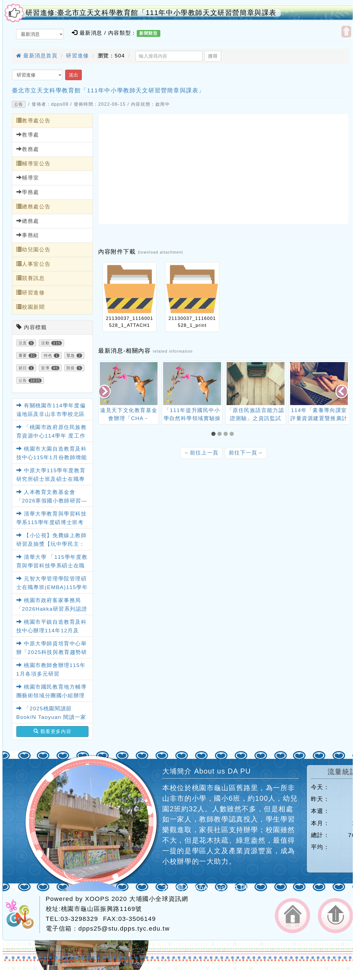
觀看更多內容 (53, 731)
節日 (23, 368)
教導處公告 (33, 120)
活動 (45, 343)
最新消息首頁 (37, 56)
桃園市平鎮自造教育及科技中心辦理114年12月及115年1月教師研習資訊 (51, 630)
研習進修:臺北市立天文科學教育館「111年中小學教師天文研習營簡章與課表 (151, 12)
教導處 (27, 135)
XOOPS (97, 898)
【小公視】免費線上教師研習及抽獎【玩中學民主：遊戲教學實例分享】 (51, 543)
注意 (23, 343)
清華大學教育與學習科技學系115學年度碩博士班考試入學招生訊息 (51, 522)
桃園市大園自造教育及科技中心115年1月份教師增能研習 (51, 457)
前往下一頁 (246, 453)
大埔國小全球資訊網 (158, 898)
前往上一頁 (201, 453)
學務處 (27, 192)
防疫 (71, 368)
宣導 (45, 368)
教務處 (27, 149)
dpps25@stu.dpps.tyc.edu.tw (124, 928)
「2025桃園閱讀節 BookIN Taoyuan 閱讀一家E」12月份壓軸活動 (51, 717)
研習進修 (77, 56)
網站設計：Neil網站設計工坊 (22, 914)
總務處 (27, 221)
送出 (73, 75)
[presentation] (104, 392)
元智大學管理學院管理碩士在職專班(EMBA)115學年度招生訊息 (52, 587)
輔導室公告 (33, 163)
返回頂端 (335, 915)
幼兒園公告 (33, 249)
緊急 (71, 355)
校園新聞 (30, 307)
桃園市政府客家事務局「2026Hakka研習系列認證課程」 (51, 608)
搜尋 (212, 56)
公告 (18, 104)
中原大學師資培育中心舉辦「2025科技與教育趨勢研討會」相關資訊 (51, 652)
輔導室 (27, 178)
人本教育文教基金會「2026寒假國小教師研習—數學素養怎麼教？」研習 (51, 500)
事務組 (27, 235)
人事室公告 (33, 264)
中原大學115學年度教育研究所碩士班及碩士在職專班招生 (51, 479)
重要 (23, 355)
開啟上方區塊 (346, 31)
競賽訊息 (30, 278)
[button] (214, 434)
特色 (48, 355)
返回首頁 (292, 915)
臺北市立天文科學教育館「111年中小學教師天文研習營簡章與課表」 (108, 90)
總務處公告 (33, 206)
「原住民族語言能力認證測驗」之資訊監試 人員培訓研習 (255, 418)
